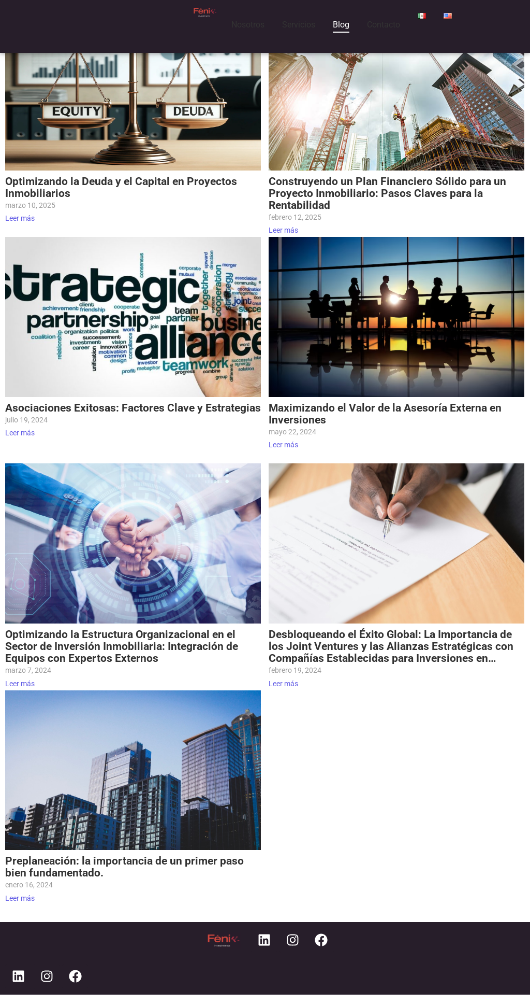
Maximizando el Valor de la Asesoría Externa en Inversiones (385, 414)
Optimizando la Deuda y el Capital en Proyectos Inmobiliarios (121, 188)
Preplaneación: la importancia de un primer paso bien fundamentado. (124, 867)
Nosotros (247, 25)
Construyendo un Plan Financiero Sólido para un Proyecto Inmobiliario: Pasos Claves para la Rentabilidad (387, 193)
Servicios (298, 25)
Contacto (383, 25)
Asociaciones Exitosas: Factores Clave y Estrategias (133, 408)
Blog (341, 25)
